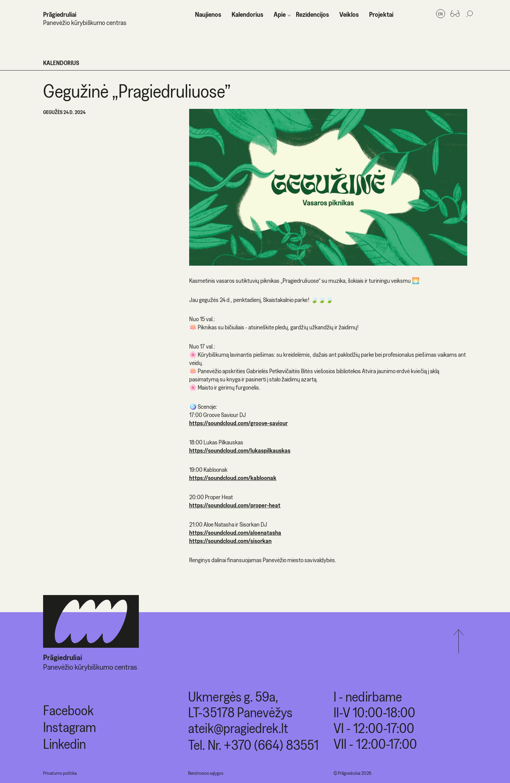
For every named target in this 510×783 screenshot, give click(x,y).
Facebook (68, 710)
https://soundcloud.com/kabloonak (233, 478)
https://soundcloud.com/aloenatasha (235, 532)
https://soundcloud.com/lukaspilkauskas (240, 450)
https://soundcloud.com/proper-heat (235, 505)
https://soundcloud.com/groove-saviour (238, 423)
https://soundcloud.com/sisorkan (230, 541)
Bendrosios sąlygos (205, 773)
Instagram (69, 727)
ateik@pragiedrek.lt (238, 728)
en (440, 14)
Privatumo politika (60, 773)
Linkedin (64, 744)
